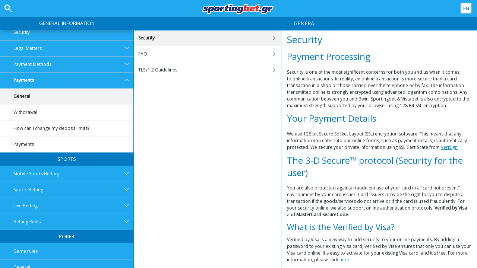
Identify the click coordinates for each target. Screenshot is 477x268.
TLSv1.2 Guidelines (209, 70)
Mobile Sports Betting (73, 174)
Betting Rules (73, 222)
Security (21, 32)
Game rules (25, 251)
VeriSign (449, 147)
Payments (73, 80)
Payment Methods (73, 64)
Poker (67, 236)
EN (466, 8)
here (344, 259)
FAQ (209, 54)
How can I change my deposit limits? (51, 128)
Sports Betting (73, 190)
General (21, 96)
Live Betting (73, 206)
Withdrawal (25, 112)
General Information (67, 23)
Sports (66, 159)
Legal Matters (73, 48)
